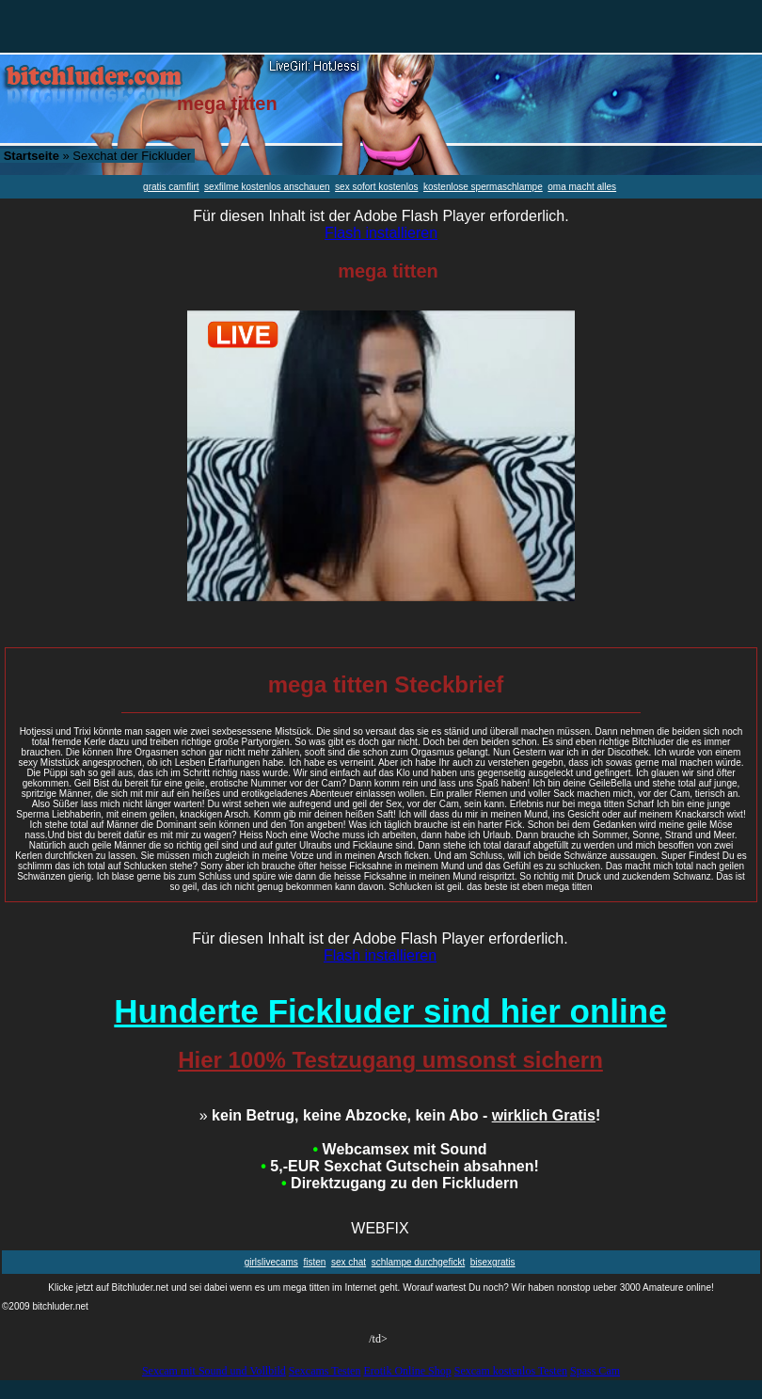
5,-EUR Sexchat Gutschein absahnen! (399, 1166)
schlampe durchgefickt (419, 1262)
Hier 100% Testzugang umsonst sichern (390, 1060)
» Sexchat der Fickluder (97, 156)
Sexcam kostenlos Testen (510, 1370)
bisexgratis (493, 1262)
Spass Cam (595, 1370)
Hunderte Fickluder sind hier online (390, 1011)
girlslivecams (271, 1262)
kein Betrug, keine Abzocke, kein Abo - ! (400, 1115)
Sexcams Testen (325, 1370)
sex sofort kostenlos (376, 187)
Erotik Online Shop (407, 1370)
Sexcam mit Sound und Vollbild (214, 1370)
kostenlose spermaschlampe (483, 187)
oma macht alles (582, 187)
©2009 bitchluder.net (45, 1306)
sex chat (348, 1262)
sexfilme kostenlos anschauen (266, 187)
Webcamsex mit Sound (400, 1149)
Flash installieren (381, 233)
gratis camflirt (170, 187)
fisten (314, 1262)
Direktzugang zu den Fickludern (399, 1183)
